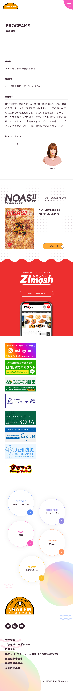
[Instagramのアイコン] (15, 627)
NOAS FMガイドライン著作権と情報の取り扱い (32, 654)
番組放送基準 (12, 668)
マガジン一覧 (53, 246)
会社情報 (10, 640)
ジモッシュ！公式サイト (41, 294)
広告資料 (10, 649)
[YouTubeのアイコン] (22, 627)
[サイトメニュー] (68, 5)
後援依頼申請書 (14, 658)
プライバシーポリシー (17, 644)
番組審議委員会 (14, 663)
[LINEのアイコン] (8, 627)
